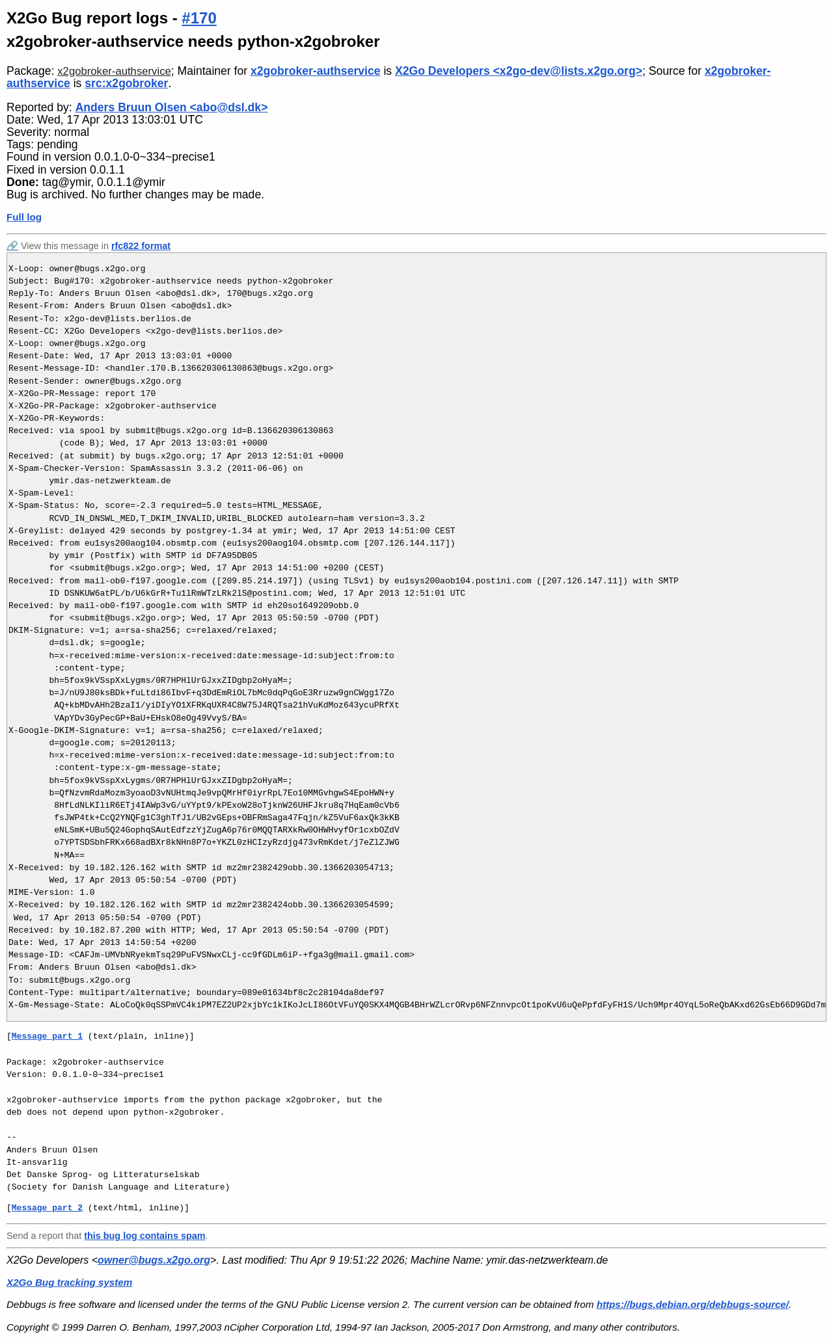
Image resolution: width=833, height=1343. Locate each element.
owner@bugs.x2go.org (154, 1260)
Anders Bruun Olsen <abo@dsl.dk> (171, 107)
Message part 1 (47, 1036)
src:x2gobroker (126, 83)
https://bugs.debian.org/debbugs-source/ (693, 1304)
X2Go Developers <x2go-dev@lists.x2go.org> (518, 70)
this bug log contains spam (144, 1235)
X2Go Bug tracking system (69, 1282)
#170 (199, 18)
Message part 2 (47, 1208)
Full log (24, 216)
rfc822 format (141, 246)
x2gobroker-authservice (114, 71)
